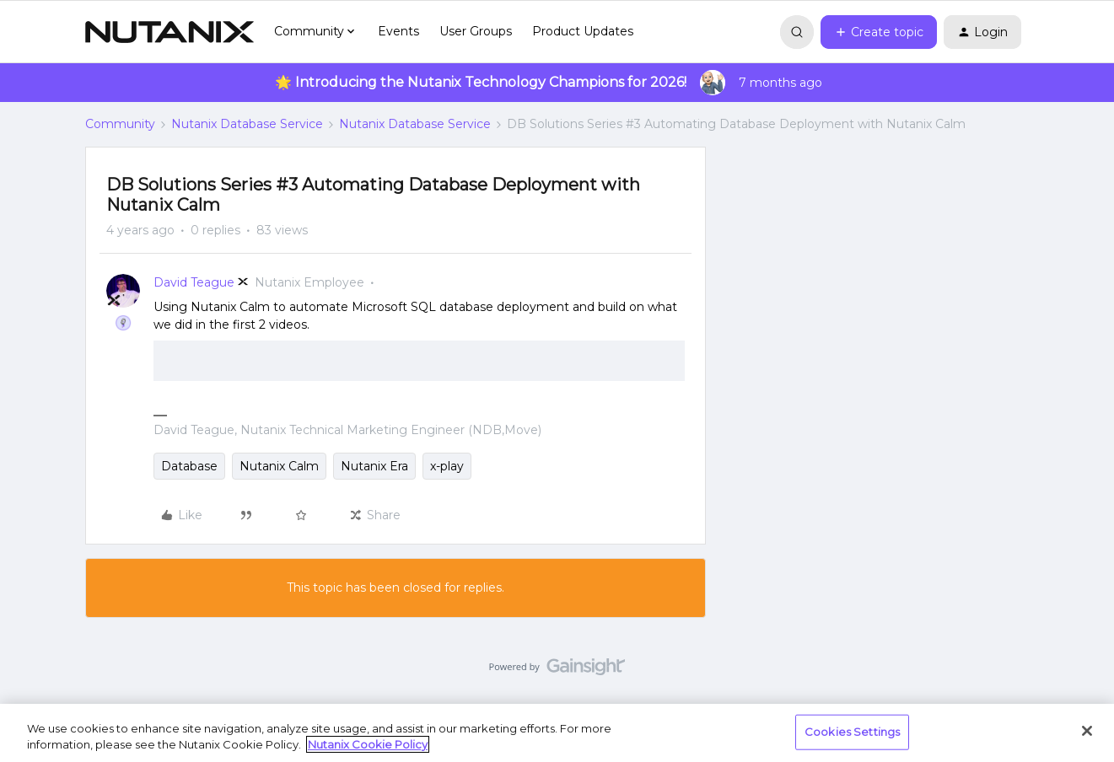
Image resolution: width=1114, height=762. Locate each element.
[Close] (1087, 730)
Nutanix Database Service (247, 123)
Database (189, 466)
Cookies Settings (852, 731)
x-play (447, 466)
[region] (557, 733)
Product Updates (582, 31)
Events (398, 31)
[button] (879, 32)
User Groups (475, 31)
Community (120, 123)
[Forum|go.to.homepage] (169, 32)
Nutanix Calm (279, 466)
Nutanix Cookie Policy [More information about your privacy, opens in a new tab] (368, 744)
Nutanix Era (374, 466)
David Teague (193, 282)
